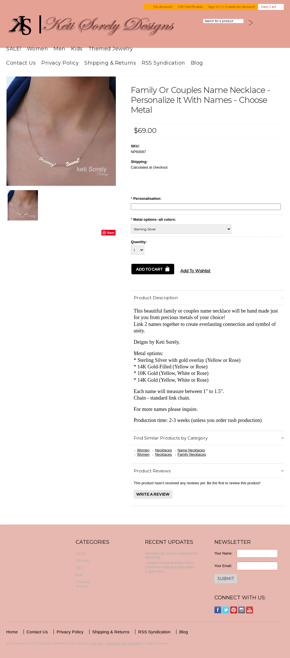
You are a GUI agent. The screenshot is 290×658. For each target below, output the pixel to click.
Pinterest (233, 610)
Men (59, 49)
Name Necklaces (191, 450)
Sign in (213, 7)
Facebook (217, 610)
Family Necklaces (192, 454)
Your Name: (223, 553)
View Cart (268, 7)
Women (37, 49)
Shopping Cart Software (123, 643)
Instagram (241, 610)
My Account (162, 7)
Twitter (225, 610)
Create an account (240, 7)
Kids (77, 49)
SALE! (13, 49)
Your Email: (223, 566)
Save (110, 232)
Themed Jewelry (110, 49)
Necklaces (163, 450)
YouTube (249, 610)
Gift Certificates (190, 7)
